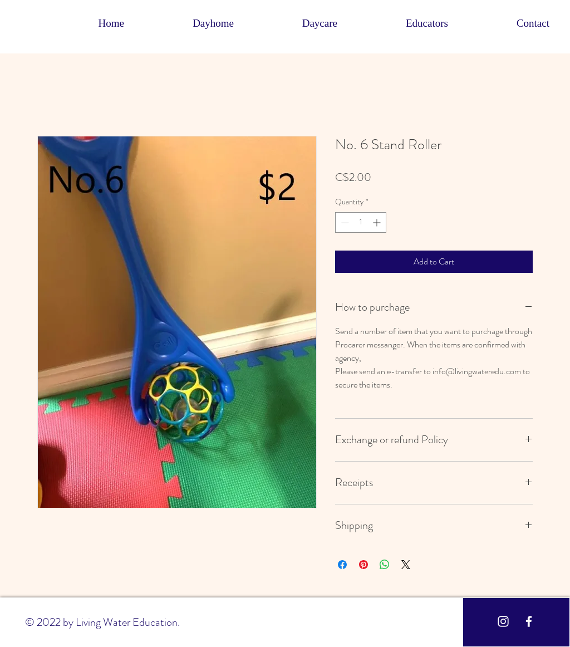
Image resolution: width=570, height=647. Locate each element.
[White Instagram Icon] (503, 621)
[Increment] (378, 222)
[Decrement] (344, 222)
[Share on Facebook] (342, 564)
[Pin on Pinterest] (363, 564)
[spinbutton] (361, 222)
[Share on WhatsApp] (384, 564)
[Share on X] (405, 564)
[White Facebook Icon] (529, 621)
